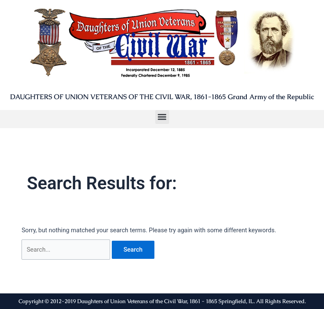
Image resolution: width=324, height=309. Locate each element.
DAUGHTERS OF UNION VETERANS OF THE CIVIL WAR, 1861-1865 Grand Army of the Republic (162, 96)
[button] (162, 117)
